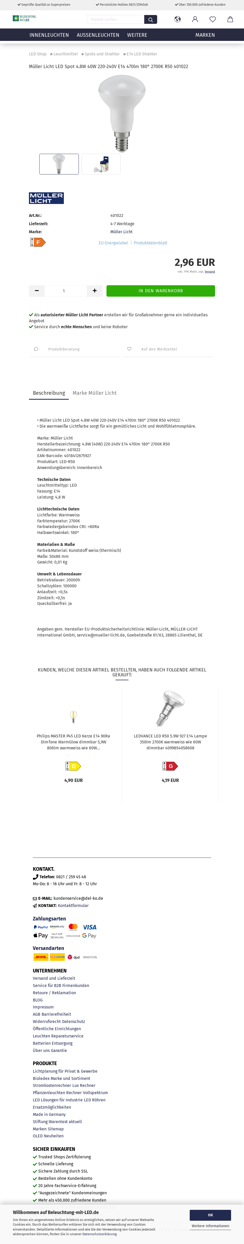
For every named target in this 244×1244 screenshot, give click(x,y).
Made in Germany (49, 1114)
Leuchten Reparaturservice (58, 1036)
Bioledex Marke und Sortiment (61, 1078)
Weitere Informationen (210, 1226)
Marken (40, 1128)
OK (210, 1215)
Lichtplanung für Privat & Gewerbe (65, 1071)
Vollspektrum (95, 1092)
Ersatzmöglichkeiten (52, 1107)
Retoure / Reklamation (54, 992)
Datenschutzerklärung (99, 1234)
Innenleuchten (49, 37)
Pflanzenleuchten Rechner (57, 1092)
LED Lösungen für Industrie (58, 1099)
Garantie (59, 1050)
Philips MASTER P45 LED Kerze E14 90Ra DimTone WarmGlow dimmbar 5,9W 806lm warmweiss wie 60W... (73, 742)
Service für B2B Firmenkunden (61, 985)
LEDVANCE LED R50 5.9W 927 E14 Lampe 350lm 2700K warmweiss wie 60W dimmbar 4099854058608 (170, 742)
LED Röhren (94, 1099)
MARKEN (205, 37)
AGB (36, 1014)
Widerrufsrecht (47, 1021)
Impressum (43, 1007)
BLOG (38, 1000)
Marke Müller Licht (95, 393)
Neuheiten (54, 1135)
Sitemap (56, 1128)
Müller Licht (121, 231)
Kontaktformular (73, 905)
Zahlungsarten (49, 919)
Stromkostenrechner (52, 1085)
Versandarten (48, 948)
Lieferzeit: (38, 223)
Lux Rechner (83, 1085)
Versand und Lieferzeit (54, 978)
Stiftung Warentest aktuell (57, 1121)
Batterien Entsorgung (52, 1043)
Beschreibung (49, 393)
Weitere (137, 37)
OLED (38, 1135)
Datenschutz (73, 1021)
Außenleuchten (98, 37)
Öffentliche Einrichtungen (57, 1028)
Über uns (41, 1050)
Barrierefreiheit (56, 1014)
